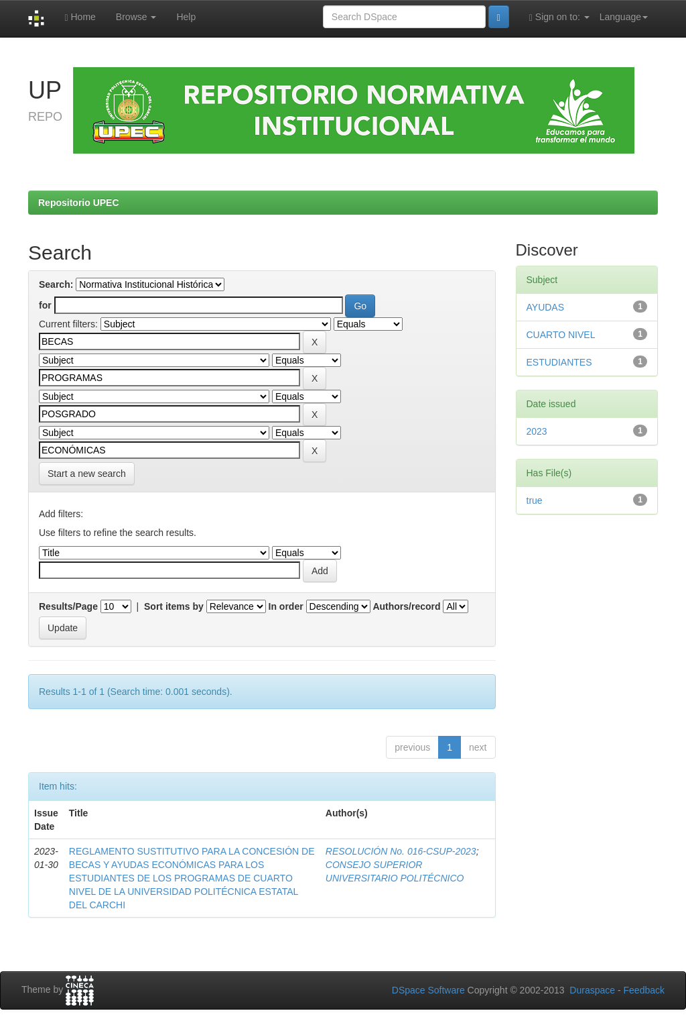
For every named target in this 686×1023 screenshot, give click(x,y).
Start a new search (87, 473)
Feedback (644, 990)
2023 (537, 431)
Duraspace (592, 990)
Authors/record (406, 606)
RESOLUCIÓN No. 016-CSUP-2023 (401, 851)
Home (79, 17)
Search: (56, 284)
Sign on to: (559, 17)
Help (186, 16)
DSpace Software (428, 990)
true (535, 500)
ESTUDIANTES (559, 362)
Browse (136, 16)
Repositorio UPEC (78, 202)
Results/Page (68, 606)
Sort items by (174, 606)
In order (286, 606)
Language (624, 16)
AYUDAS (546, 307)
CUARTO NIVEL (561, 334)
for (45, 305)
